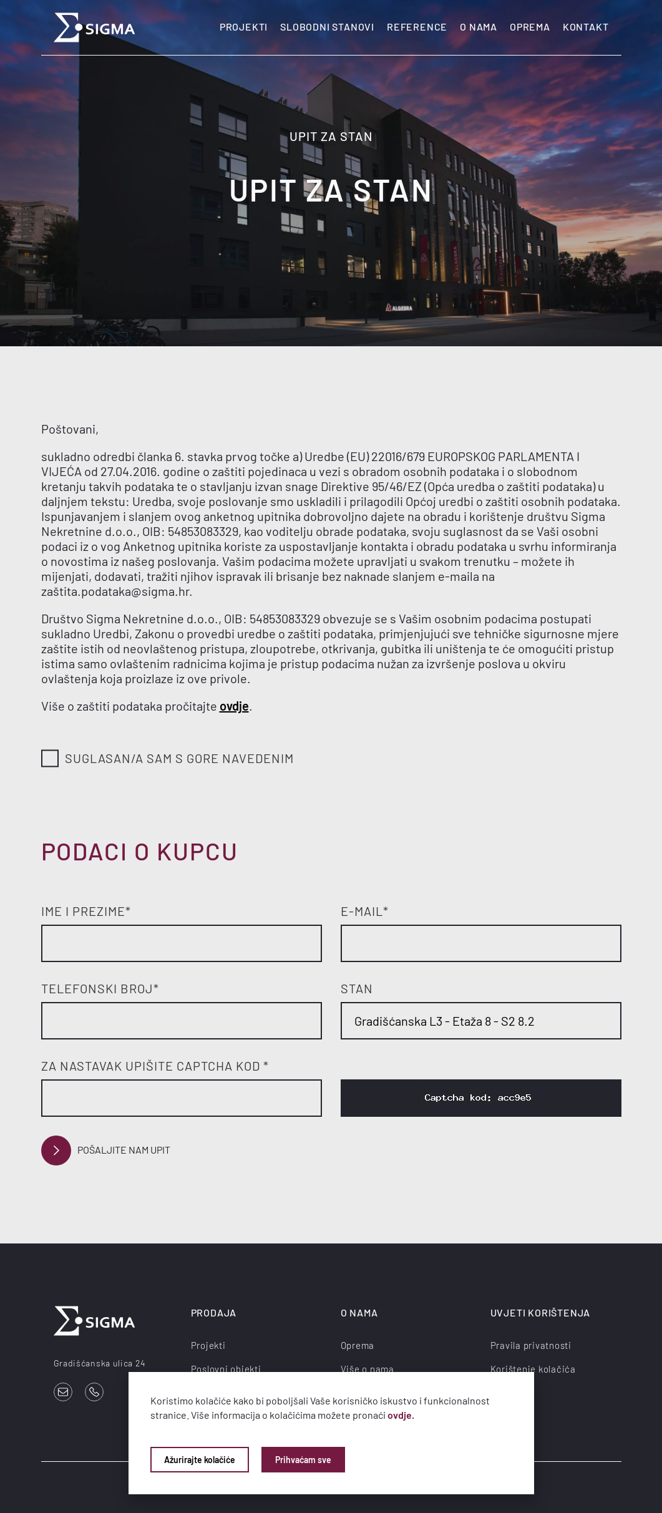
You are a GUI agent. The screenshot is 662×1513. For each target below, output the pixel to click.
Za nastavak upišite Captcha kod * (155, 1065)
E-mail (365, 910)
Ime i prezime (86, 910)
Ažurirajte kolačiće (199, 1459)
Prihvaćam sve (303, 1459)
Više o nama (367, 1368)
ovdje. (400, 1415)
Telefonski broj (100, 988)
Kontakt (586, 26)
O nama (478, 26)
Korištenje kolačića (533, 1368)
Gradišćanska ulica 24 (100, 1363)
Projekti (244, 26)
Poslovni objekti (226, 1368)
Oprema (530, 26)
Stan (357, 988)
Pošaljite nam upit (105, 1150)
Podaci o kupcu (139, 851)
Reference (417, 26)
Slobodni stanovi (327, 26)
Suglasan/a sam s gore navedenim (167, 759)
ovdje (234, 705)
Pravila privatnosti (531, 1345)
